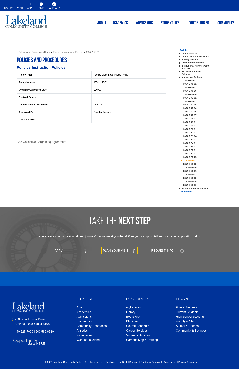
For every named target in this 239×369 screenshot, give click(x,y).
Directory (134, 362)
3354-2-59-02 (190, 174)
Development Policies (193, 62)
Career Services (137, 330)
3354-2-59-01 (190, 171)
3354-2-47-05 (190, 105)
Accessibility (170, 362)
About (80, 307)
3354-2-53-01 (190, 139)
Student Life (170, 23)
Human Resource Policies (195, 56)
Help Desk (122, 362)
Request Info (162, 250)
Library (130, 312)
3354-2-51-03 (190, 132)
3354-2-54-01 (190, 143)
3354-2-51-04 (190, 136)
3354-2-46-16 (190, 94)
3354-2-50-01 (190, 129)
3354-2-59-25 (190, 181)
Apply (59, 250)
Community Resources (92, 326)
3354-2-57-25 (190, 157)
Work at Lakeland (88, 340)
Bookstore (133, 316)
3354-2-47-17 (190, 115)
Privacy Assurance (187, 362)
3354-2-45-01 (190, 84)
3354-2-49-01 (190, 122)
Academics (84, 312)
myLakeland (26, 22)
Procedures (186, 191)
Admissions (144, 23)
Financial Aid (85, 335)
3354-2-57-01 (190, 150)
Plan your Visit (115, 250)
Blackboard (133, 321)
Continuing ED (199, 23)
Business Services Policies (191, 72)
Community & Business (191, 330)
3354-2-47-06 (190, 108)
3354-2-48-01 (190, 118)
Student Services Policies (195, 188)
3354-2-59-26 (190, 185)
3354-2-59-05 (190, 178)
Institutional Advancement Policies (195, 67)
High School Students (190, 316)
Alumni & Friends (187, 326)
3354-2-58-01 (93, 52)
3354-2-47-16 (190, 111)
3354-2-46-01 (190, 87)
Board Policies (189, 53)
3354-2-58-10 (190, 167)
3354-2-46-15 (190, 91)
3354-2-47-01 (190, 98)
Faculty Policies (190, 59)
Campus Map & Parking (142, 340)
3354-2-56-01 (190, 146)
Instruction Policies (73, 52)
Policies (57, 52)
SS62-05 (98, 104)
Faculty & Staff (185, 321)
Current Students (187, 312)
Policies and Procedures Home (34, 52)
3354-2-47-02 (190, 101)
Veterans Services (138, 335)
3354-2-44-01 (190, 80)
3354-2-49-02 (190, 125)
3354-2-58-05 (190, 164)
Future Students (186, 307)
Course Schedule (137, 326)
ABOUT (101, 23)
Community (225, 23)
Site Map (110, 362)
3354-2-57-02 (190, 153)
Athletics (82, 330)
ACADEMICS (120, 23)
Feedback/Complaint (151, 362)
